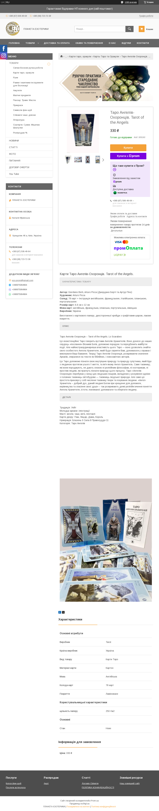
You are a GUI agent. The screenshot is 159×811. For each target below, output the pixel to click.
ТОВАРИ (13, 63)
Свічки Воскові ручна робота (28, 68)
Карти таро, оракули (80, 56)
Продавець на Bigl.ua (79, 804)
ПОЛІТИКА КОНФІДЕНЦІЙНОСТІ (98, 787)
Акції (46, 783)
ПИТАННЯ (14, 160)
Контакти (143, 43)
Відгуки (126, 43)
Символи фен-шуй (22, 110)
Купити (128, 147)
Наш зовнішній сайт (130, 783)
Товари (30, 43)
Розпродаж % (20, 133)
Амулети (17, 90)
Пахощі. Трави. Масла (24, 100)
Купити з (128, 156)
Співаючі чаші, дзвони (24, 115)
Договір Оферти (90, 783)
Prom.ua (95, 801)
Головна (14, 43)
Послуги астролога (15, 787)
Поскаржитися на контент (78, 806)
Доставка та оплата (57, 43)
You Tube (14, 174)
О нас (112, 43)
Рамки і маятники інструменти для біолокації (28, 84)
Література (18, 120)
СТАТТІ (13, 147)
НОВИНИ (14, 140)
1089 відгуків (131, 2)
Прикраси (18, 105)
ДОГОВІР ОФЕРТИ (19, 167)
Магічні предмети (22, 95)
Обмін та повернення (89, 43)
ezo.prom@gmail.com (22, 280)
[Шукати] (129, 29)
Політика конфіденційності (103, 806)
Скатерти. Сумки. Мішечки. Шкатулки (26, 126)
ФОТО (12, 154)
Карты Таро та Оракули (106, 56)
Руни (15, 77)
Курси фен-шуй (13, 783)
